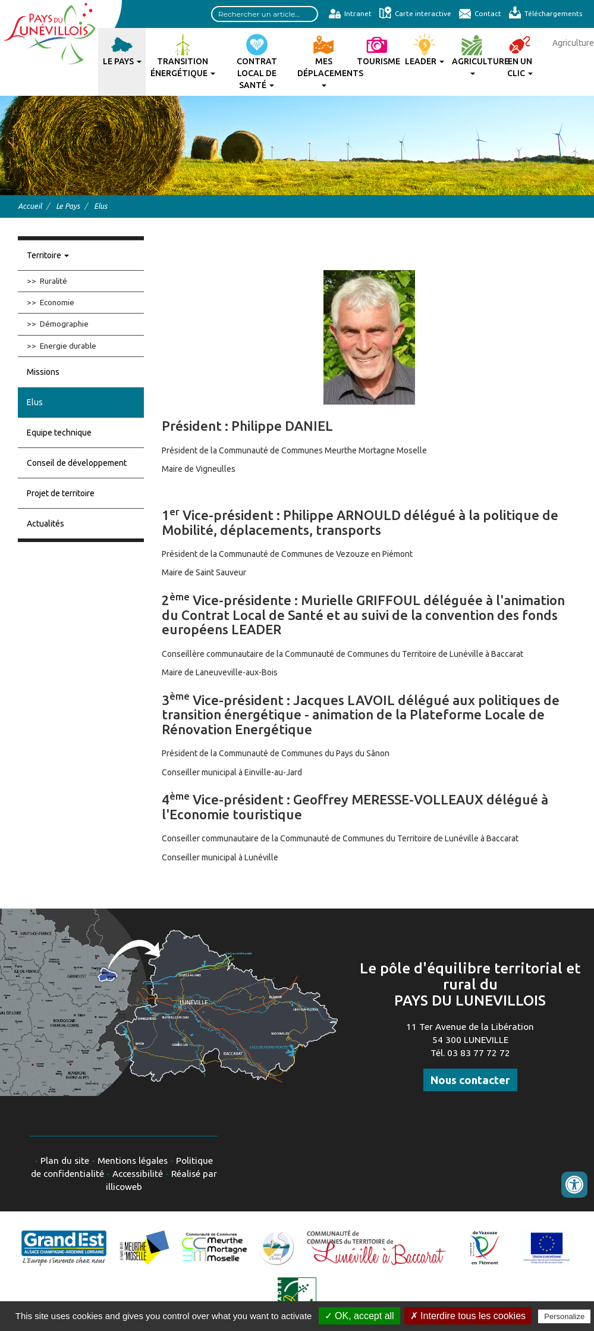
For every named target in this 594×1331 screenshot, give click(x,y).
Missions (43, 372)
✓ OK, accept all (359, 1316)
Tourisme (378, 61)
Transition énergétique (182, 67)
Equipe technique (59, 432)
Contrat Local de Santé (257, 73)
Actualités (45, 523)
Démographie (64, 323)
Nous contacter (470, 1080)
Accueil (30, 206)
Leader (424, 61)
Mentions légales (133, 1160)
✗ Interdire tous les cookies (468, 1316)
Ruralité (53, 281)
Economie (57, 302)
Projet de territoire (61, 493)
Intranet (350, 13)
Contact (479, 13)
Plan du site (64, 1160)
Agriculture (474, 66)
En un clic (520, 67)
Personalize (564, 1316)
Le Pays (122, 61)
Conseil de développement (77, 463)
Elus (35, 402)
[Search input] (264, 14)
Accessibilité (137, 1174)
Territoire (48, 255)
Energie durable (68, 345)
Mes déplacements (325, 72)
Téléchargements (545, 13)
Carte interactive (415, 13)
